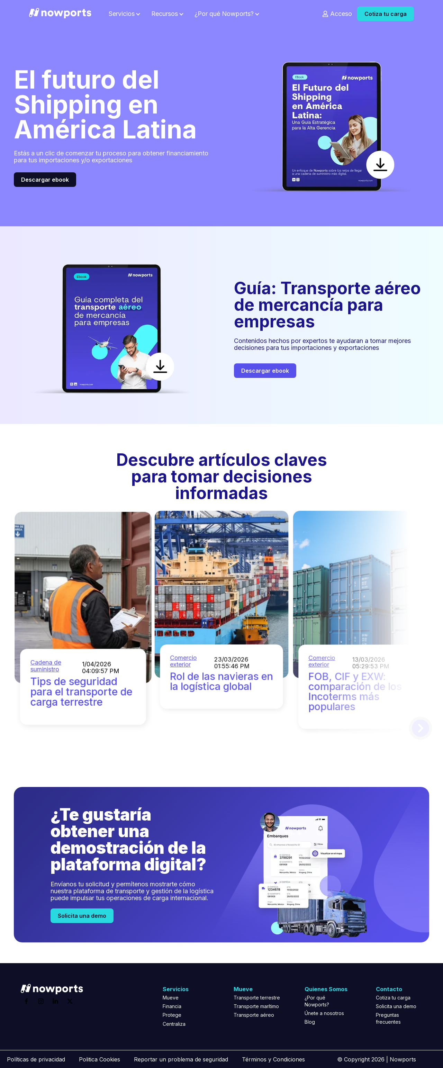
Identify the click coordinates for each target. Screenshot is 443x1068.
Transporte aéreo (254, 1015)
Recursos (164, 13)
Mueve (171, 998)
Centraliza (174, 1024)
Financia (172, 1006)
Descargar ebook (45, 179)
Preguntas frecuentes (388, 1018)
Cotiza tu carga (385, 13)
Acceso (341, 13)
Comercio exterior (332, 637)
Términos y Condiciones (273, 1059)
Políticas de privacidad (36, 1059)
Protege (172, 1015)
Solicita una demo (82, 915)
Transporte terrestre (257, 998)
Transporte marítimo (256, 1006)
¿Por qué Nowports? (224, 13)
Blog (310, 1022)
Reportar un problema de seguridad (181, 1059)
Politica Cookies (99, 1059)
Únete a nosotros (324, 1013)
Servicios (122, 13)
